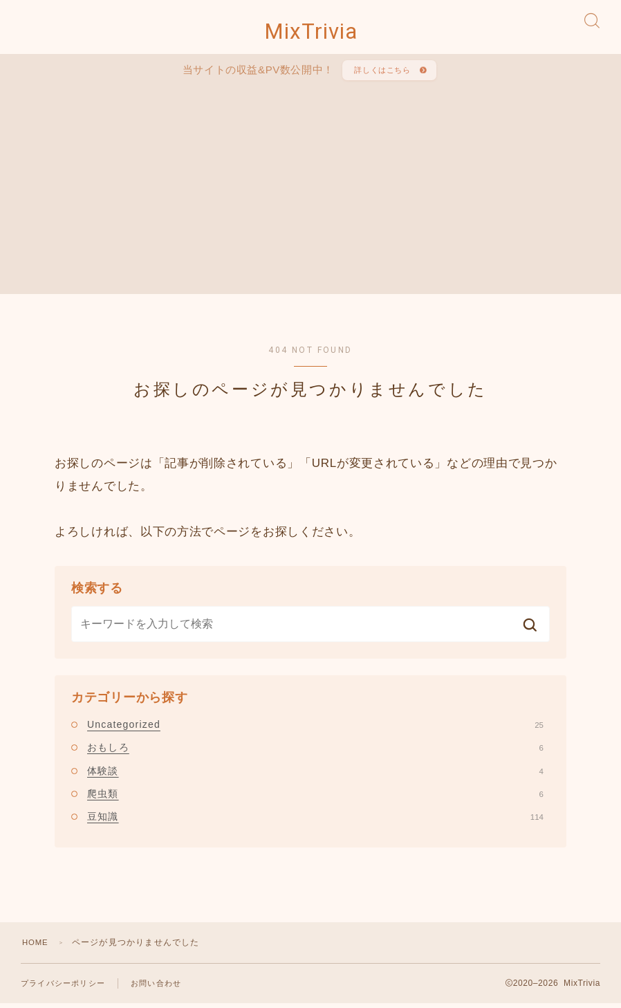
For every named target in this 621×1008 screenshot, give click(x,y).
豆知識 (315, 826)
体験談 (315, 780)
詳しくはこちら (381, 77)
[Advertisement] (325, 194)
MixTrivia (310, 35)
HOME (36, 951)
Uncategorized (315, 734)
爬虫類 (315, 803)
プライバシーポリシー (63, 992)
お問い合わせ (156, 992)
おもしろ (315, 756)
